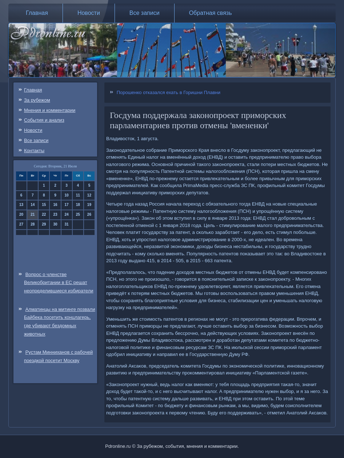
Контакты (34, 150)
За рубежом (37, 100)
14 (33, 205)
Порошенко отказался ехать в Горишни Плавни (168, 92)
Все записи (144, 13)
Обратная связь (210, 13)
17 (67, 205)
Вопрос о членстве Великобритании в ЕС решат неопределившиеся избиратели (58, 283)
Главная (37, 13)
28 (33, 224)
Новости (88, 13)
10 (67, 195)
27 (21, 224)
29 (44, 224)
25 (78, 214)
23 (55, 214)
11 (78, 195)
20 (21, 214)
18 (78, 205)
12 (89, 195)
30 (55, 224)
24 (67, 214)
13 (21, 205)
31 (67, 224)
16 (55, 205)
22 (44, 214)
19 (89, 205)
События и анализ (44, 120)
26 (89, 214)
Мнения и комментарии (49, 110)
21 (33, 214)
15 (44, 205)
